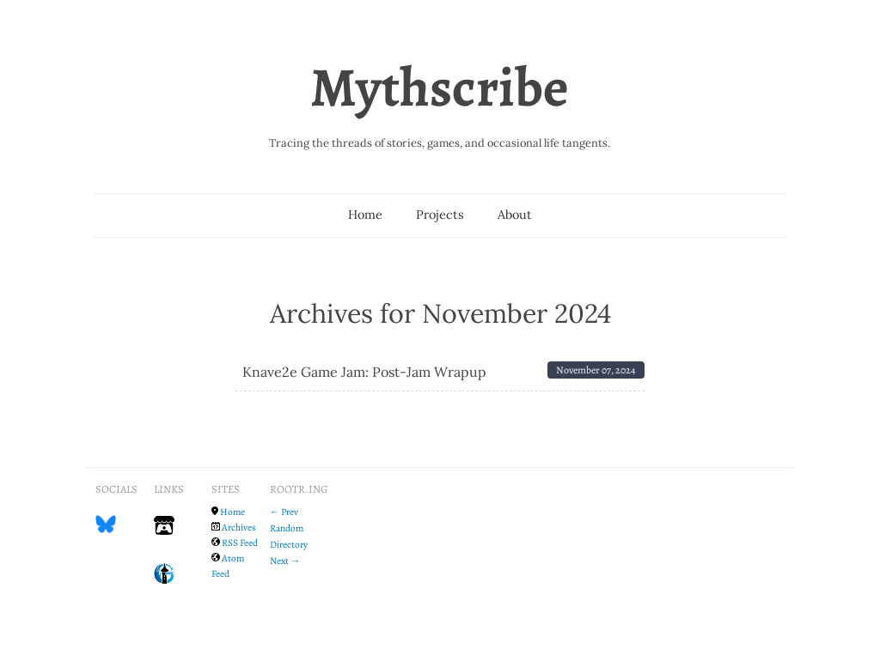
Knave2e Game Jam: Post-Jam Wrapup (364, 371)
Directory (289, 544)
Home (365, 214)
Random (286, 528)
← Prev (284, 511)
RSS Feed (240, 542)
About (515, 214)
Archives (239, 527)
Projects (440, 214)
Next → (285, 560)
